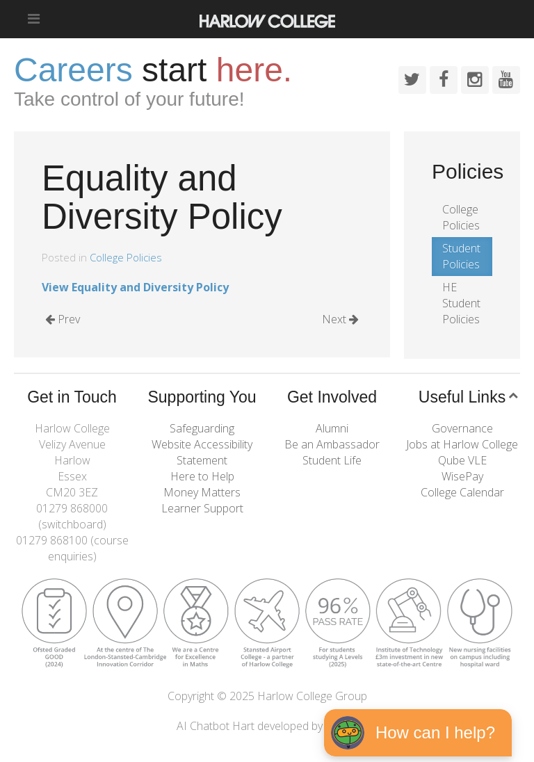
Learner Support (202, 508)
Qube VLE (462, 460)
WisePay (462, 476)
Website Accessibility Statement (202, 452)
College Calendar (462, 492)
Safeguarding (202, 428)
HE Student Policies (461, 303)
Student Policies (461, 256)
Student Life (332, 460)
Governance (462, 428)
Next (340, 319)
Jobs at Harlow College (462, 444)
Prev (62, 319)
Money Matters (202, 492)
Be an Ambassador (332, 444)
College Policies (126, 257)
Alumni (332, 428)
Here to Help (202, 476)
